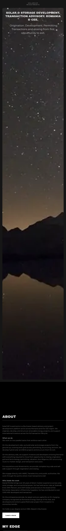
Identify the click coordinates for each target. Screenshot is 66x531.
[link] (33, 5)
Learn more (11, 515)
